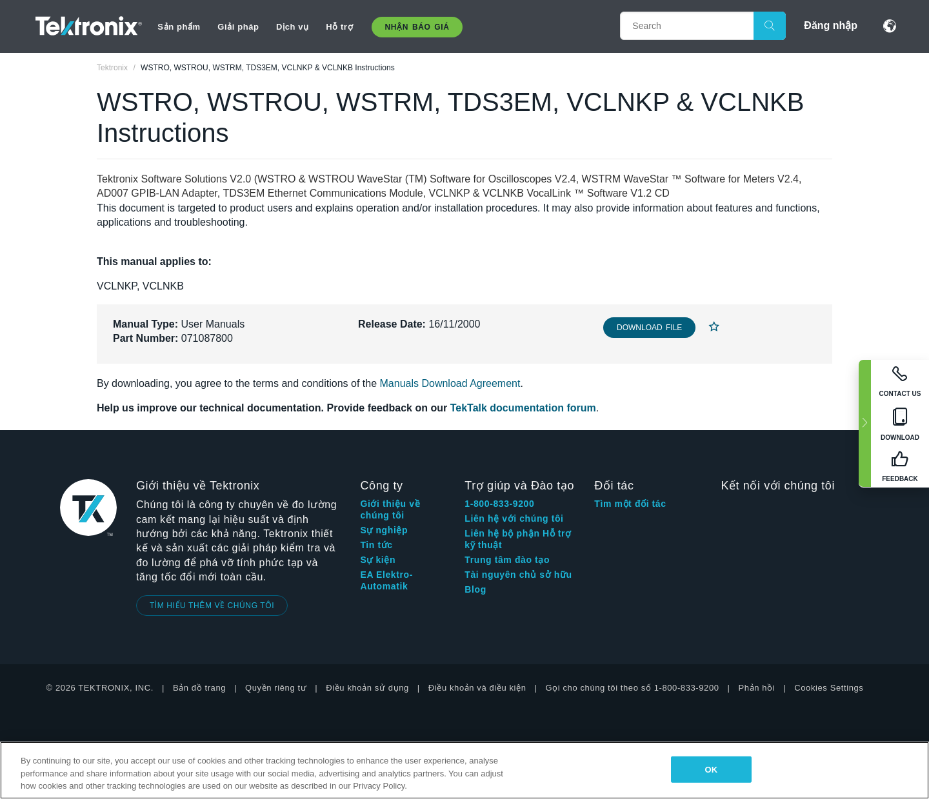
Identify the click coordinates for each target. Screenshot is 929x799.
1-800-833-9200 (499, 503)
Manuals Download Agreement (450, 383)
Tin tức (376, 545)
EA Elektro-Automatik (386, 580)
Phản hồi (757, 688)
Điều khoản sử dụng (367, 688)
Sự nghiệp (384, 530)
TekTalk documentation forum (523, 407)
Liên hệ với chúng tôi (513, 518)
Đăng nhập (830, 25)
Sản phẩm (178, 27)
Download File (649, 327)
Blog (475, 589)
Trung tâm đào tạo (507, 560)
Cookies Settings (828, 688)
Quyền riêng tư (275, 688)
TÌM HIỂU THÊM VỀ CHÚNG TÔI (212, 605)
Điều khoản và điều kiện (477, 688)
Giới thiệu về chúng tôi (390, 509)
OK (710, 769)
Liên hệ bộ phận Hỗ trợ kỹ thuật (517, 539)
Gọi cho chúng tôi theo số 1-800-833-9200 (632, 688)
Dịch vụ (292, 27)
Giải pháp (238, 27)
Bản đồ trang (199, 688)
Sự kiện (377, 560)
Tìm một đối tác (630, 503)
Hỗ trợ (339, 27)
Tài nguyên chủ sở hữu (518, 574)
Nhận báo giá (417, 27)
